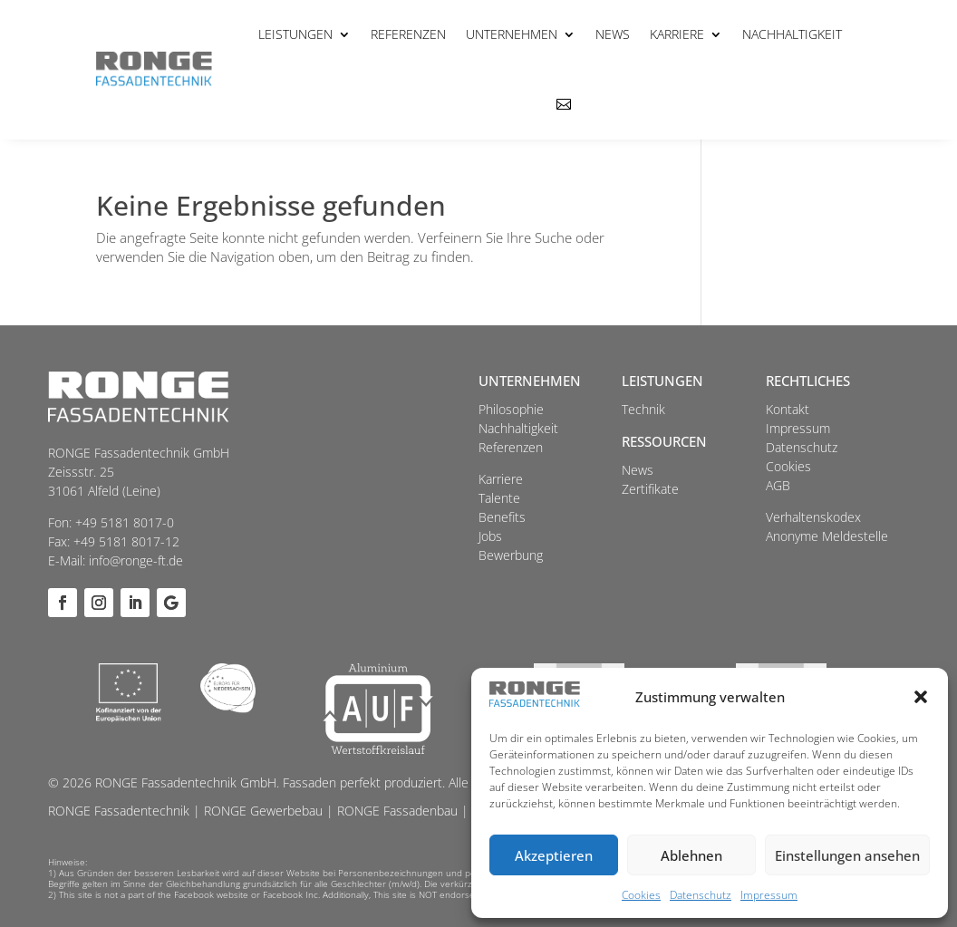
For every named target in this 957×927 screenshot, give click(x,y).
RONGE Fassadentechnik (118, 810)
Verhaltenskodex (813, 517)
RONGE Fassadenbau (397, 810)
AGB (778, 485)
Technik (643, 409)
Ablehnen (691, 855)
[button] (921, 697)
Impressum (769, 895)
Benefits (502, 517)
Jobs (490, 536)
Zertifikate (650, 488)
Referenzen (408, 34)
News (612, 34)
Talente (499, 498)
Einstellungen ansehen (847, 855)
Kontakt (787, 409)
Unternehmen (511, 34)
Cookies (641, 895)
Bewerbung (510, 555)
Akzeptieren (554, 855)
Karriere (677, 34)
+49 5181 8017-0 (124, 522)
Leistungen (295, 34)
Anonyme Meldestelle (827, 536)
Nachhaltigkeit (792, 34)
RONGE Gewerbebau (263, 810)
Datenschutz (700, 895)
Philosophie (511, 409)
